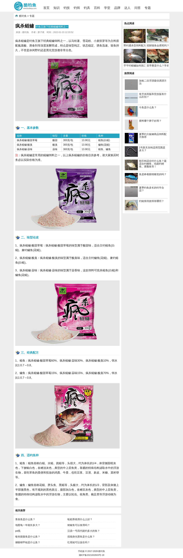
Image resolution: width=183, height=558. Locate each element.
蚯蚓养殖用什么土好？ (79, 519)
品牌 (117, 7)
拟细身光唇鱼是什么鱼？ (81, 536)
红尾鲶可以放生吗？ (78, 542)
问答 (137, 7)
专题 (148, 7)
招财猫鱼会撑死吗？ (158, 45)
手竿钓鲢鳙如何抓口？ (136, 65)
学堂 (107, 7)
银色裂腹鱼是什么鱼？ (27, 536)
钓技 (67, 7)
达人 (127, 7)
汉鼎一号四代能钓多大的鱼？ (83, 531)
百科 (97, 7)
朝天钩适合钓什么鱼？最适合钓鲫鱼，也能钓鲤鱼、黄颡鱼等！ (152, 164)
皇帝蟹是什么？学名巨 (159, 65)
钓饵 (77, 7)
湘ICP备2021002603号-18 (91, 555)
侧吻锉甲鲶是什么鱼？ (27, 542)
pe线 (18, 531)
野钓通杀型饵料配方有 (136, 45)
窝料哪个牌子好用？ (150, 120)
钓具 (87, 7)
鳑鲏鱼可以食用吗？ (78, 525)
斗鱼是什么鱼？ (148, 107)
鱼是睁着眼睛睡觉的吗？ (152, 174)
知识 (56, 7)
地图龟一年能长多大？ (27, 525)
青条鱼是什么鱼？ (25, 519)
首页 (46, 7)
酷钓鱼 (23, 16)
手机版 (81, 551)
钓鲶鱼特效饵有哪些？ (151, 201)
